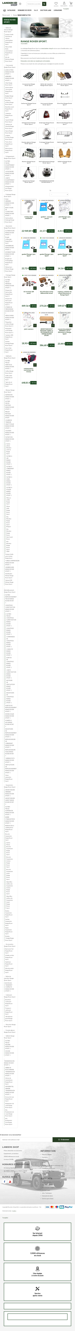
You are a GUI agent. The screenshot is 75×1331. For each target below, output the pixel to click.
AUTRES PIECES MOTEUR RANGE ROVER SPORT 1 (9, 405)
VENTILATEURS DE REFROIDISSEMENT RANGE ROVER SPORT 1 (9, 768)
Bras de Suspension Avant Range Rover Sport (9, 874)
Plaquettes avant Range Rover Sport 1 (9, 330)
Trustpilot (66, 9)
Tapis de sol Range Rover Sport (8, 384)
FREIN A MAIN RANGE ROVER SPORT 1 (9, 317)
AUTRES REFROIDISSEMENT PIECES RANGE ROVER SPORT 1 (9, 599)
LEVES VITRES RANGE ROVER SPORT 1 (9, 72)
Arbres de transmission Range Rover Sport (8, 1081)
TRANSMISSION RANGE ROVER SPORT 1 (9, 1063)
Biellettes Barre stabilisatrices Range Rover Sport (9, 828)
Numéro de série (46, 1182)
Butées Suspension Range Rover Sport (8, 914)
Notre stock (45, 1174)
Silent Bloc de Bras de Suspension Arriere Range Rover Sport (9, 887)
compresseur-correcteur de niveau (29, 370)
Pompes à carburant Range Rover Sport (8, 1011)
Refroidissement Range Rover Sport (9, 591)
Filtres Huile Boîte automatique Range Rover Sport (9, 51)
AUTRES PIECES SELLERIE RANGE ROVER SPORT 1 (9, 1044)
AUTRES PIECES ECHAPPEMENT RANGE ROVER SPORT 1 (9, 165)
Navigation (9, 10)
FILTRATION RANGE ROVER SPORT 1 (9, 439)
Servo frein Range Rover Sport (8, 350)
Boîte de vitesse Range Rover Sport (8, 29)
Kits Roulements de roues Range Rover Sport (9, 1113)
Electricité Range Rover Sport (9, 227)
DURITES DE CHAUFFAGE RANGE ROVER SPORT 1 (9, 662)
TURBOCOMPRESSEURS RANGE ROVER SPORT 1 (9, 562)
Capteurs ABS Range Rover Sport (9, 337)
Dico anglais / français (48, 1185)
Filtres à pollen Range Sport (8, 501)
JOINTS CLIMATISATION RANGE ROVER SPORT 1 (9, 674)
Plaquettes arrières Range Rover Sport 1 (9, 324)
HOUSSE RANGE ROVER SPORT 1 (9, 1053)
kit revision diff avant (29, 292)
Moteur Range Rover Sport (9, 391)
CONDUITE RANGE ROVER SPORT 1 (9, 652)
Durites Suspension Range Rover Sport (8, 922)
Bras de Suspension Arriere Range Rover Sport (9, 862)
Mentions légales (47, 1154)
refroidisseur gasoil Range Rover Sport (8, 1018)
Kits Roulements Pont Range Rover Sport (8, 1121)
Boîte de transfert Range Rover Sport (9, 978)
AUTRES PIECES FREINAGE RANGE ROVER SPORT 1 (9, 283)
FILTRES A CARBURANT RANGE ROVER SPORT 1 (9, 470)
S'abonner (63, 1140)
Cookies (14, 1211)
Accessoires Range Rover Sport (9, 945)
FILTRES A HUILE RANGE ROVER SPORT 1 (9, 481)
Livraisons (58, 10)
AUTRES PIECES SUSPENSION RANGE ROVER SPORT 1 (9, 810)
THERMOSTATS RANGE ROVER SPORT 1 (9, 760)
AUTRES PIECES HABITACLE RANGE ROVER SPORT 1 (9, 364)
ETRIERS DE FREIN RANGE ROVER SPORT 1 (9, 310)
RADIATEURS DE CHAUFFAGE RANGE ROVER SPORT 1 (9, 697)
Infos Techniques (47, 1193)
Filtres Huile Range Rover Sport (8, 510)
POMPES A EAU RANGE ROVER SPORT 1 (9, 723)
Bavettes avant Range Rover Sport (9, 109)
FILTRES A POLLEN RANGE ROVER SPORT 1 (9, 491)
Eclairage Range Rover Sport (9, 195)
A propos (44, 1157)
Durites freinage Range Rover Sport (9, 343)
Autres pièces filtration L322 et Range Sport (8, 448)
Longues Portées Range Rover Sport (9, 137)
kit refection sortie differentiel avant (46, 292)
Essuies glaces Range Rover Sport (9, 1031)
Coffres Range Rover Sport (9, 372)
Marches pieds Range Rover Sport (9, 970)
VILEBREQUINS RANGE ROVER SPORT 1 (9, 569)
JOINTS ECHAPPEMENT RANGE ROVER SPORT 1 (9, 181)
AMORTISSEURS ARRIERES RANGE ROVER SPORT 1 (9, 792)
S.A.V (36, 10)
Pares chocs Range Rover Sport (8, 144)
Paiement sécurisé (47, 1160)
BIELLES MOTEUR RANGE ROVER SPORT (9, 414)
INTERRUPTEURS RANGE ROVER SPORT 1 (9, 254)
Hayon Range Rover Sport (9, 132)
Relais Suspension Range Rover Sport (8, 930)
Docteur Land (45, 10)
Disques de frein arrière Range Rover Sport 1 (8, 293)
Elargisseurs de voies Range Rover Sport (9, 1105)
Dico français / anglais (48, 1187)
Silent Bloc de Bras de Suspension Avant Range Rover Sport (9, 902)
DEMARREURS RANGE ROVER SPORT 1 (9, 247)
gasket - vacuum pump (46, 217)
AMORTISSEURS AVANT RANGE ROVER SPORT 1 (9, 801)
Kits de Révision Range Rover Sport (9, 59)
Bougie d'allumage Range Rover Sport (8, 240)
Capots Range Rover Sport (9, 121)
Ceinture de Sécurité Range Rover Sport (9, 126)
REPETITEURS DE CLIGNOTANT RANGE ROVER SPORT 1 (9, 211)
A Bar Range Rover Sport (8, 84)
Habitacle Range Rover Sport (9, 357)
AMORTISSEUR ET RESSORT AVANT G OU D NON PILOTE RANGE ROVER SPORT (46, 332)
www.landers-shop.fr (47, 48)
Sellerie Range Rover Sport (9, 1037)
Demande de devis (47, 1196)
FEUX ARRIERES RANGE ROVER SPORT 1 (9, 202)
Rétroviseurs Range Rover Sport (8, 150)
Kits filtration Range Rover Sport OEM (8, 546)
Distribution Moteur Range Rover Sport (9, 575)
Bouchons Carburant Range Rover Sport (8, 1002)
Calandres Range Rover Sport (8, 115)
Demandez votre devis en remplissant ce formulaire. (35, 61)
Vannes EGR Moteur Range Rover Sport (9, 582)
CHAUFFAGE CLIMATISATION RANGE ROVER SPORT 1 (9, 608)
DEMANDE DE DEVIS (24, 10)
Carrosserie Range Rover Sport (9, 66)
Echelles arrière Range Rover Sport (9, 957)
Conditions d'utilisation (48, 1168)
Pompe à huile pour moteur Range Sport (9, 556)
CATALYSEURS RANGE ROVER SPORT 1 (9, 173)
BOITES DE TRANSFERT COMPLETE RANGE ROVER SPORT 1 (9, 987)
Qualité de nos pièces (48, 1171)
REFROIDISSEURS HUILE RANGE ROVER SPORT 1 (9, 752)
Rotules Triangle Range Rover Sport (9, 938)
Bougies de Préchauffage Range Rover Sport (9, 261)
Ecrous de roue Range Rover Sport (9, 1099)
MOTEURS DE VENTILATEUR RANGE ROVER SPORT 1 (9, 685)
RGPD (44, 1163)
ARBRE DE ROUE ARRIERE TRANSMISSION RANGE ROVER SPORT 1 (9, 1071)
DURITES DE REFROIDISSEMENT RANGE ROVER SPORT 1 (9, 708)
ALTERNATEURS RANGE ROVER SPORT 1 (9, 232)
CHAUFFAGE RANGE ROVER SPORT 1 (9, 631)
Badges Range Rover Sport (9, 97)
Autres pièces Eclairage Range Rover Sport (9, 220)
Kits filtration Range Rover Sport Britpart (8, 521)
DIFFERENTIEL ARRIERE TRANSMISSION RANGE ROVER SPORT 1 (9, 1090)
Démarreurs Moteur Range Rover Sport (9, 269)
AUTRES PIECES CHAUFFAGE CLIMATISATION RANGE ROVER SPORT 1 (9, 620)
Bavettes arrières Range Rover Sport (9, 102)
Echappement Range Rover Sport (9, 157)
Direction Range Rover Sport (10, 1025)
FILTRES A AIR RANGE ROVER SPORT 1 (9, 460)
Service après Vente (47, 1198)
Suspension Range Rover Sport (9, 786)
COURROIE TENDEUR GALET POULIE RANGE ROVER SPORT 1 (9, 424)
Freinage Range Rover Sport (9, 276)
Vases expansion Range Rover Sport (8, 778)
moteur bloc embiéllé (28, 217)
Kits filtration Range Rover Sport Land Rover (9, 534)
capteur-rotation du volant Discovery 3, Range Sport (65, 293)
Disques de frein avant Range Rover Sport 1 (8, 301)
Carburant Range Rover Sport (9, 996)
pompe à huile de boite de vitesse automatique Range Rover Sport (9, 39)
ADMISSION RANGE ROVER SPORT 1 (9, 396)
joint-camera (28, 329)
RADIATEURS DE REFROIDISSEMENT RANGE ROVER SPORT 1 (9, 733)
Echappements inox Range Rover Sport (9, 188)
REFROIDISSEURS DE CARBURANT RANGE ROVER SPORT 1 (9, 743)
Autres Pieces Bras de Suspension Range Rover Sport (9, 848)
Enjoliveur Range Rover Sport (8, 964)
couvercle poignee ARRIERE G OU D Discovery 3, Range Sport (64, 331)
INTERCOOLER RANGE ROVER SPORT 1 (9, 716)
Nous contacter (24, 15)
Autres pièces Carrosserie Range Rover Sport (9, 90)
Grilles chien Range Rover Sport (8, 377)
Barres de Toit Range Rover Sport (9, 951)
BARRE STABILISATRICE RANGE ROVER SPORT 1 (9, 820)
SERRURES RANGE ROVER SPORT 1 (9, 78)
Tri (50, 190)
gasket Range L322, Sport (29, 255)
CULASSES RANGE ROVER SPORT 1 (9, 432)
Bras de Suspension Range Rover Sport (8, 837)
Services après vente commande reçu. (52, 1165)
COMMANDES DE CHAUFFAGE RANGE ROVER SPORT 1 (9, 641)
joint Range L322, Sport (65, 217)
